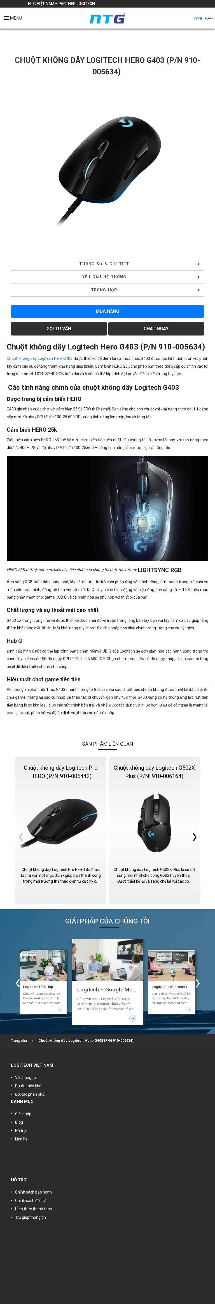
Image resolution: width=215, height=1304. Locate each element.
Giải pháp (23, 1114)
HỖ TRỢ (19, 1179)
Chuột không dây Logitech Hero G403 (40, 358)
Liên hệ (21, 1139)
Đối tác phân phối (30, 1094)
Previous (17, 165)
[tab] (107, 264)
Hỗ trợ (20, 1130)
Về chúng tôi (26, 1077)
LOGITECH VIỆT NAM (32, 1065)
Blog (19, 1122)
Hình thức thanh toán (33, 1209)
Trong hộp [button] (104, 290)
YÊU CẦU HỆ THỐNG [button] (104, 277)
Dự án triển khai (28, 1086)
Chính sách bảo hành (33, 1192)
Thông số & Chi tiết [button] (104, 264)
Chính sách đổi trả (30, 1200)
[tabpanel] (107, 165)
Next (198, 165)
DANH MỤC (22, 1101)
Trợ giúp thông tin (30, 1217)
